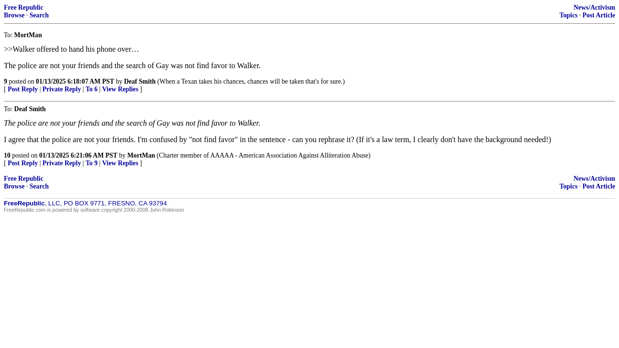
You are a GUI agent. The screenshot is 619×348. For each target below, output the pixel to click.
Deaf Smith (139, 81)
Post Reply (23, 89)
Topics (568, 15)
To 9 (92, 163)
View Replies (120, 89)
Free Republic (24, 7)
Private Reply (62, 89)
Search (39, 15)
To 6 (92, 89)
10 (7, 155)
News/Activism (594, 7)
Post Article (598, 15)
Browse (14, 15)
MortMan (141, 155)
